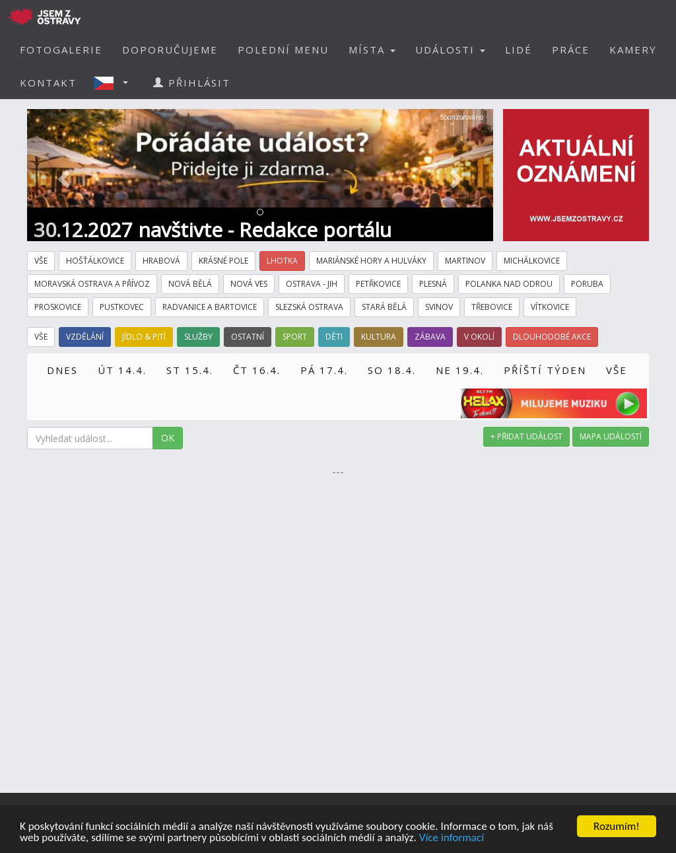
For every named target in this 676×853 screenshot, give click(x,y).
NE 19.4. (460, 370)
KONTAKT (48, 82)
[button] (114, 82)
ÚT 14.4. (122, 370)
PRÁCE (571, 49)
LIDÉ (518, 49)
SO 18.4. (392, 370)
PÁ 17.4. (324, 370)
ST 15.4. (189, 370)
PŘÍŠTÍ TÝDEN (545, 370)
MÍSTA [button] (372, 49)
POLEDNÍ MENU (283, 49)
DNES (62, 370)
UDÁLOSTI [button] (450, 49)
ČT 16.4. (257, 370)
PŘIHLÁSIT (191, 82)
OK (167, 437)
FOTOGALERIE (61, 49)
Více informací (451, 838)
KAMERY (633, 49)
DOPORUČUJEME (170, 49)
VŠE (616, 370)
